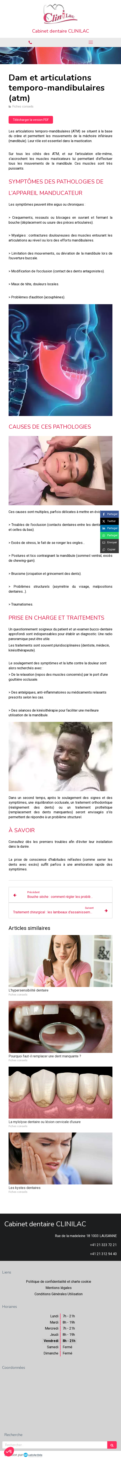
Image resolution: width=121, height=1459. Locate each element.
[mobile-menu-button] (90, 42)
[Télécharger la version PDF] (31, 120)
